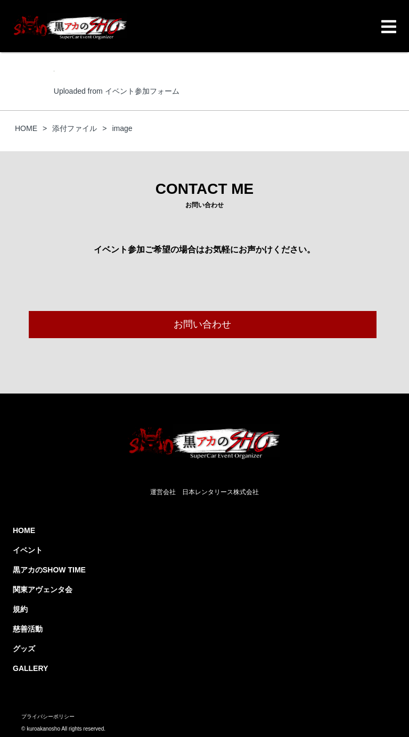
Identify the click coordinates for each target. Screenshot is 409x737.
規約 (20, 609)
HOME (24, 530)
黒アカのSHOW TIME (49, 570)
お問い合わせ (202, 324)
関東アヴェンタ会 (42, 589)
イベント (28, 550)
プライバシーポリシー (48, 716)
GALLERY (30, 668)
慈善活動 (28, 629)
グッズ (24, 648)
